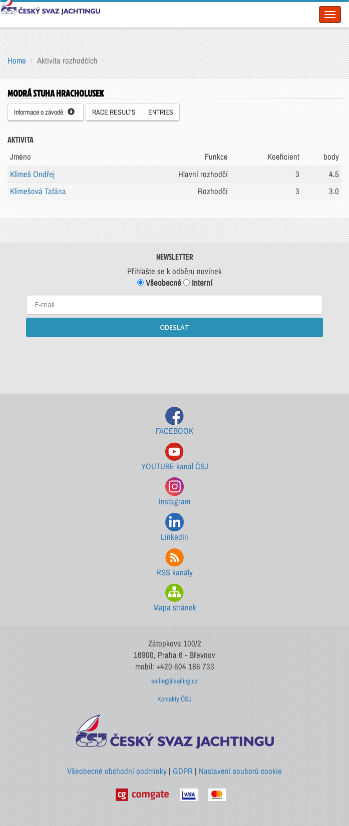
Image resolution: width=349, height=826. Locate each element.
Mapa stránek (174, 598)
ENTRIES (160, 112)
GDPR (183, 770)
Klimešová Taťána (38, 191)
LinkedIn (174, 527)
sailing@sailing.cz (174, 680)
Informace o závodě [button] (44, 112)
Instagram (174, 492)
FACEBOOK (174, 421)
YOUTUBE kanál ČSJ (174, 457)
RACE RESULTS (114, 112)
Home (17, 60)
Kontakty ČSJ (174, 698)
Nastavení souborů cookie (240, 770)
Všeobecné (159, 282)
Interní (197, 282)
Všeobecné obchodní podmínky (117, 770)
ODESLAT (174, 327)
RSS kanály (174, 563)
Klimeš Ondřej (32, 174)
